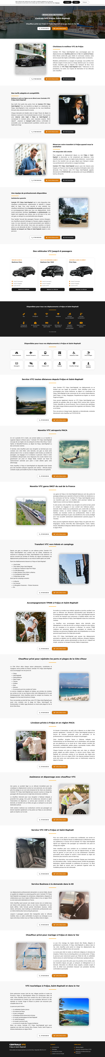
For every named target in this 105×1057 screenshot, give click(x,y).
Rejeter (77, 2)
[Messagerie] (16, 363)
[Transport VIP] (45, 363)
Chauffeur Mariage (74, 366)
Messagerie (16, 366)
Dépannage (31, 366)
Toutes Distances (16, 355)
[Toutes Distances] (16, 352)
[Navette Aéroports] (31, 352)
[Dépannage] (31, 363)
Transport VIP (45, 366)
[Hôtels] (59, 352)
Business (59, 366)
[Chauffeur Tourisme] (88, 363)
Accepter (68, 2)
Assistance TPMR (74, 355)
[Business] (59, 363)
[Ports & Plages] (88, 352)
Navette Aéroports (31, 355)
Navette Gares (45, 355)
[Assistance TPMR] (74, 352)
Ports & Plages (88, 355)
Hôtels (59, 355)
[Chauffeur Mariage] (74, 363)
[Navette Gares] (45, 352)
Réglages (58, 3)
